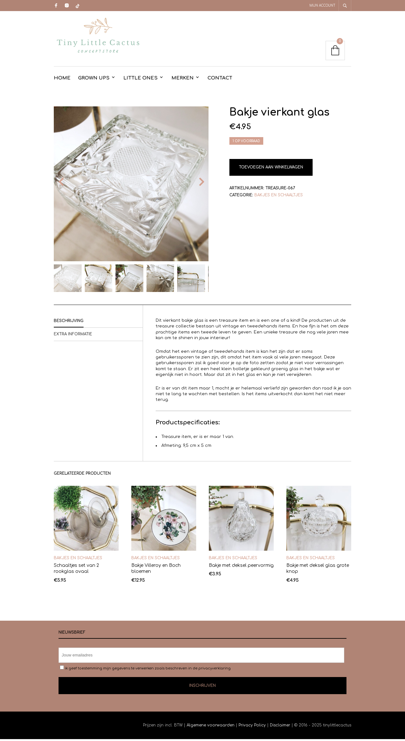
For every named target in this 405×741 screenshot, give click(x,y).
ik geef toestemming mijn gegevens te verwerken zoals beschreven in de (145, 669)
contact (220, 80)
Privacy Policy (252, 727)
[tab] (98, 323)
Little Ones (140, 80)
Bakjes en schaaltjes (278, 197)
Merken (182, 80)
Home (62, 80)
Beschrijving (69, 322)
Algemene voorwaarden (210, 727)
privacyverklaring (214, 670)
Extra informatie (73, 336)
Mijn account (322, 5)
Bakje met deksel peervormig (241, 567)
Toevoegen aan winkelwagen (271, 169)
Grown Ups (93, 80)
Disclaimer (280, 727)
